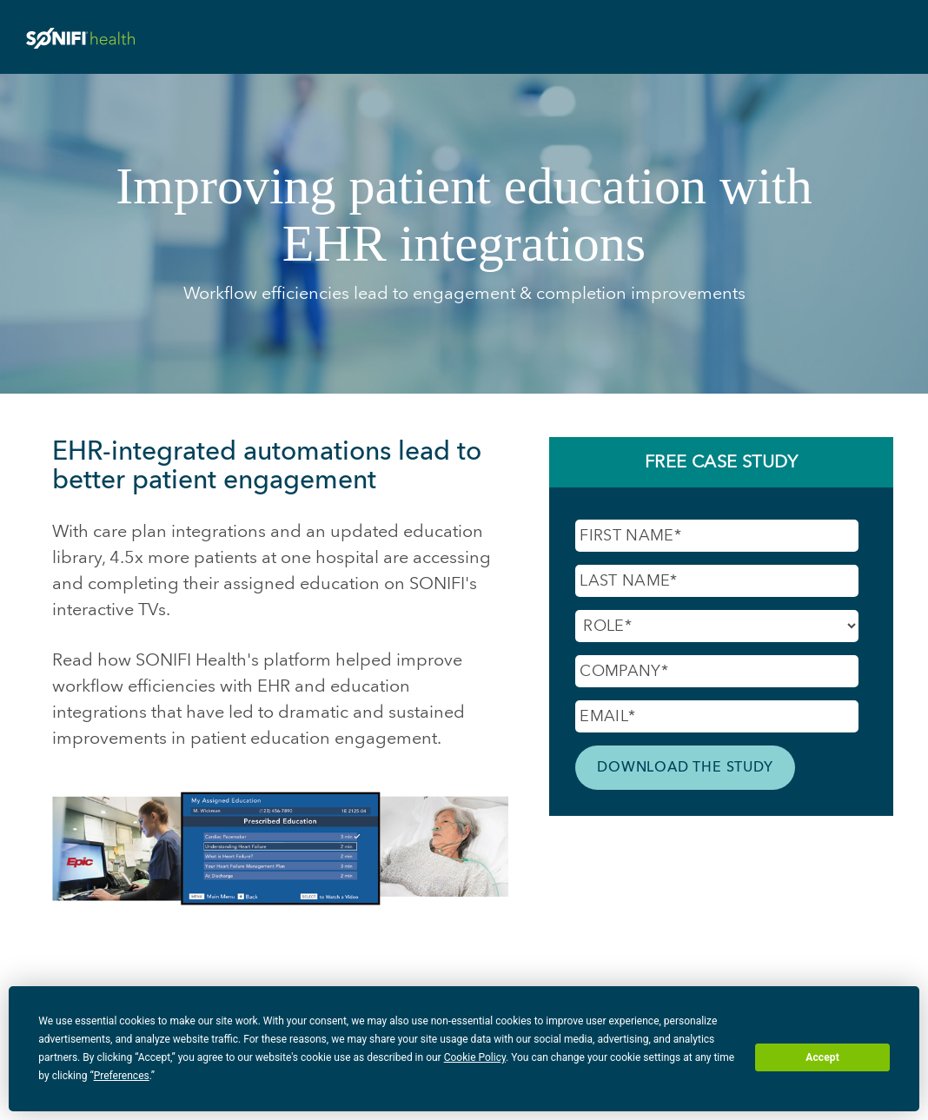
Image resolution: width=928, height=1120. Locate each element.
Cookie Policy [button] (475, 1057)
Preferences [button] (121, 1076)
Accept (822, 1057)
